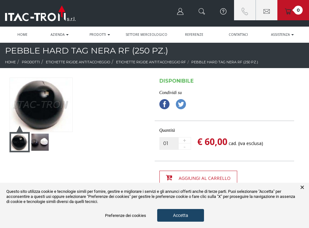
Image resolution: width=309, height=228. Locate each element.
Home (22, 34)
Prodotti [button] (100, 34)
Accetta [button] (180, 215)
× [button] (302, 187)
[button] (180, 10)
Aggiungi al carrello (198, 177)
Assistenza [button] (282, 34)
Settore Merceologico (146, 34)
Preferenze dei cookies (125, 215)
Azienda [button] (60, 34)
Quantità (167, 130)
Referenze (194, 34)
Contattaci (238, 34)
